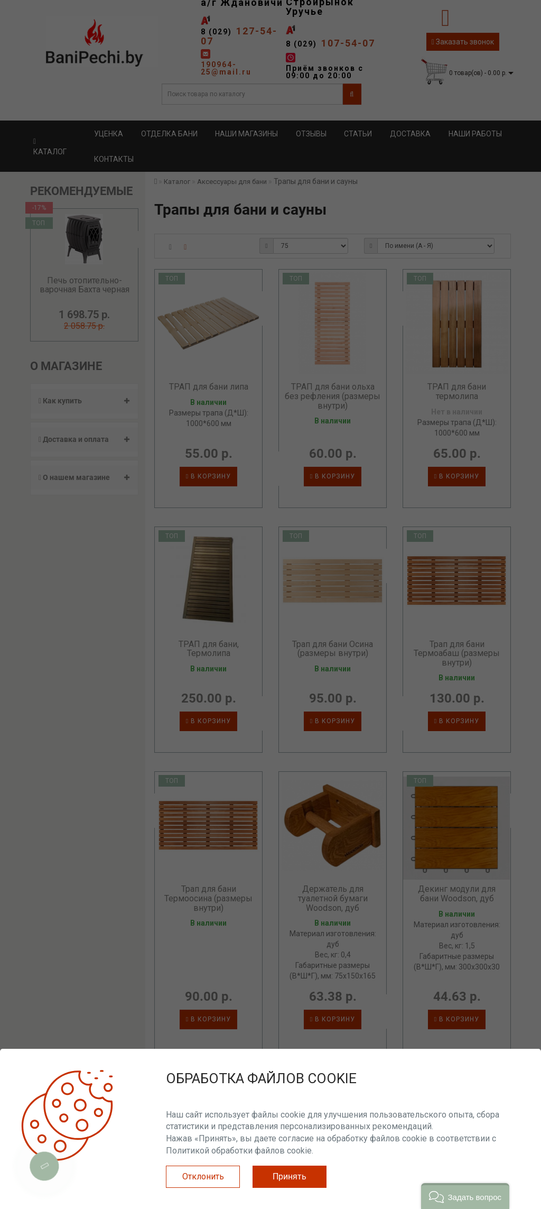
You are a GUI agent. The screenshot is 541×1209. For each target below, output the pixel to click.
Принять (289, 1176)
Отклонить (203, 1176)
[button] (465, 1196)
